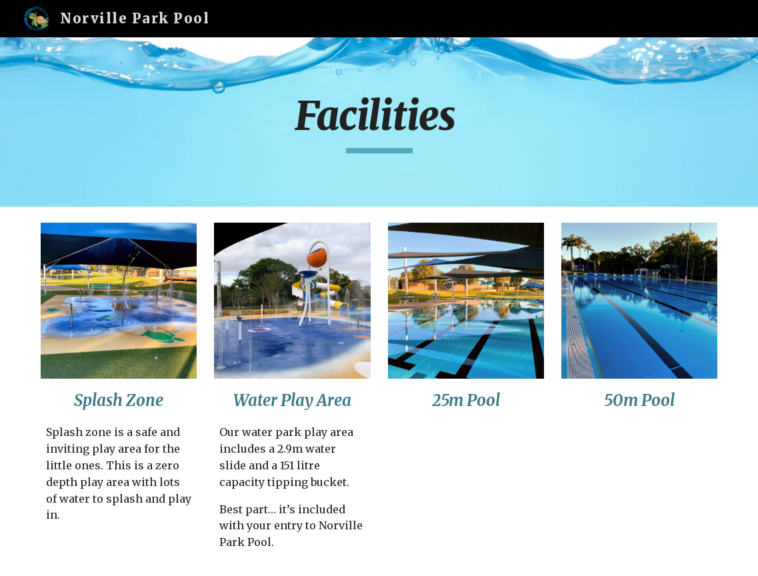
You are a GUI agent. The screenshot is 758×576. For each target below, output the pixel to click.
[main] (379, 122)
